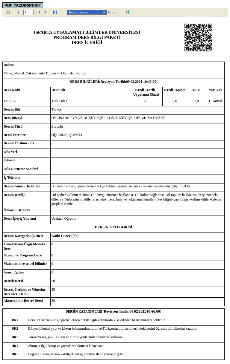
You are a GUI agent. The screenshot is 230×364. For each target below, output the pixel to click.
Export (112, 12)
